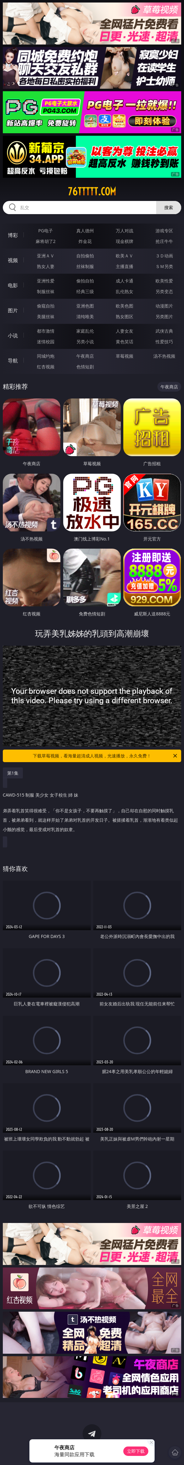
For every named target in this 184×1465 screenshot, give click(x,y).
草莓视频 (124, 356)
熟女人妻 (45, 266)
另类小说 (85, 342)
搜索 (168, 207)
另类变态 (164, 291)
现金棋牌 (124, 241)
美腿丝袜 (45, 316)
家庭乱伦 (85, 331)
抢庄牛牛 (164, 241)
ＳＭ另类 (164, 266)
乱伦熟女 (124, 291)
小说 (13, 335)
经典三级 (85, 291)
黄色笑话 (124, 342)
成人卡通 (124, 281)
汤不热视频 (164, 356)
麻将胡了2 (46, 241)
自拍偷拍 (85, 256)
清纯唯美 (85, 316)
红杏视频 (45, 367)
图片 (13, 310)
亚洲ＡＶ (45, 256)
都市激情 (45, 331)
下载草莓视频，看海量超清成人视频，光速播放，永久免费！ (105, 756)
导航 (13, 360)
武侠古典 (164, 331)
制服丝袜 (45, 291)
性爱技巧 (164, 342)
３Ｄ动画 (164, 256)
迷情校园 (45, 342)
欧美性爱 (164, 281)
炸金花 (85, 241)
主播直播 (124, 266)
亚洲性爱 (45, 281)
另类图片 (164, 316)
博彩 (13, 235)
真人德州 (85, 231)
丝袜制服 (85, 266)
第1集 (12, 773)
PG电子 (45, 231)
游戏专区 (164, 231)
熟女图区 (124, 316)
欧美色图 (124, 306)
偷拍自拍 (85, 281)
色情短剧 (85, 367)
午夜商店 (85, 356)
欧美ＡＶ (124, 256)
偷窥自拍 (45, 306)
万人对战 (124, 231)
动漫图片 (164, 306)
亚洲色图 (85, 306)
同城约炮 (45, 356)
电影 (13, 285)
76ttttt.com (92, 191)
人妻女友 (124, 331)
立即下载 (136, 1451)
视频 (13, 260)
